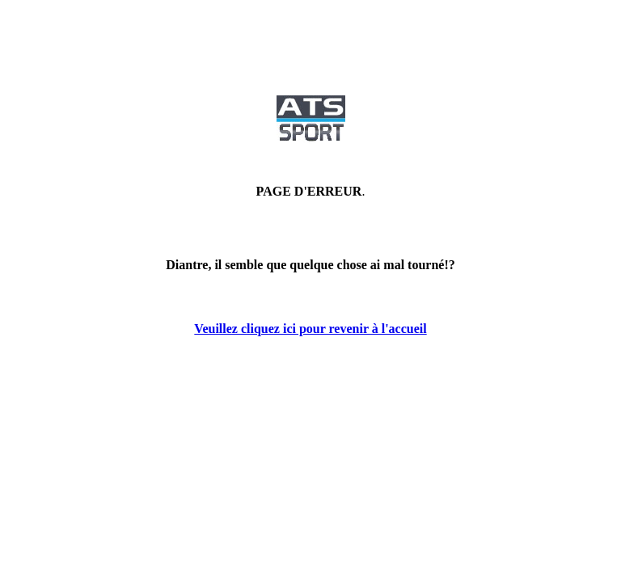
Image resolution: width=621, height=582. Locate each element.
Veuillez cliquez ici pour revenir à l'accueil (310, 328)
